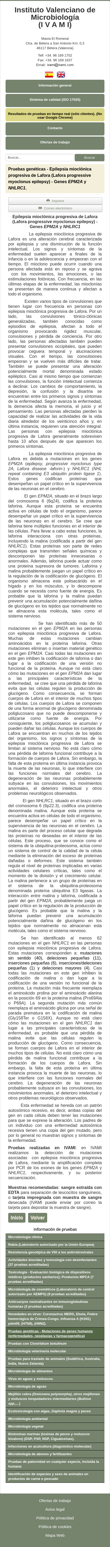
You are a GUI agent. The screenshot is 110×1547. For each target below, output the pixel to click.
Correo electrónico (55, 208)
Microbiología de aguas (27, 1386)
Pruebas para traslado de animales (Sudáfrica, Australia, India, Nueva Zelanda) (54, 1361)
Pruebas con (37, 1343)
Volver (37, 1217)
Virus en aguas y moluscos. (31, 1379)
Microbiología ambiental (28, 1419)
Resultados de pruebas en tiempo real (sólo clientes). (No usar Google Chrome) (55, 115)
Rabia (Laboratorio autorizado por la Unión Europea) (51, 1245)
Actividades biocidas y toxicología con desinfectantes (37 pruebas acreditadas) (52, 1262)
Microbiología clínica (25, 1237)
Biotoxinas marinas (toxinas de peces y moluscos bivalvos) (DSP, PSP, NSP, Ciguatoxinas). (49, 1436)
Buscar (89, 157)
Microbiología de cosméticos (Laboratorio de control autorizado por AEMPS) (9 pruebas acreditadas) (51, 1291)
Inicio (17, 1217)
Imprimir (55, 201)
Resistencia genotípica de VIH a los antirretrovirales (50, 1252)
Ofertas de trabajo (55, 142)
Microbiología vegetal (25, 1426)
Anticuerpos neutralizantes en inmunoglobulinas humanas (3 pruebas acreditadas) (48, 1304)
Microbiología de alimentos (30, 1371)
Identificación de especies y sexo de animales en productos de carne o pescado (48, 1476)
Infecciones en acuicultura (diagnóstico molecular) (49, 1446)
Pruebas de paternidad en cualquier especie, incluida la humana (53, 1464)
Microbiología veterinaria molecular (37, 1351)
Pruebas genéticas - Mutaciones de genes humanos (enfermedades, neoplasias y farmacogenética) (50, 1333)
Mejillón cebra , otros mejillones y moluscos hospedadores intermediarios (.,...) (54, 1398)
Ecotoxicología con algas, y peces (49, 1411)
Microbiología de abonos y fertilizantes (40, 1454)
